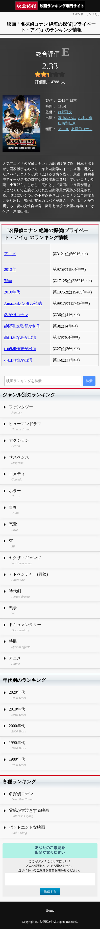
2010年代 (12, 292)
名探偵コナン (81, 129)
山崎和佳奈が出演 (20, 349)
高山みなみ (67, 118)
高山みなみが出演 (20, 337)
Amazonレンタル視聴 (23, 303)
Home (50, 910)
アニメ (63, 129)
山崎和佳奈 (67, 123)
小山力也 (85, 118)
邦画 (8, 281)
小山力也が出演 (18, 360)
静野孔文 (65, 112)
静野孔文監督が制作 (22, 326)
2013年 (10, 269)
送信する (50, 891)
